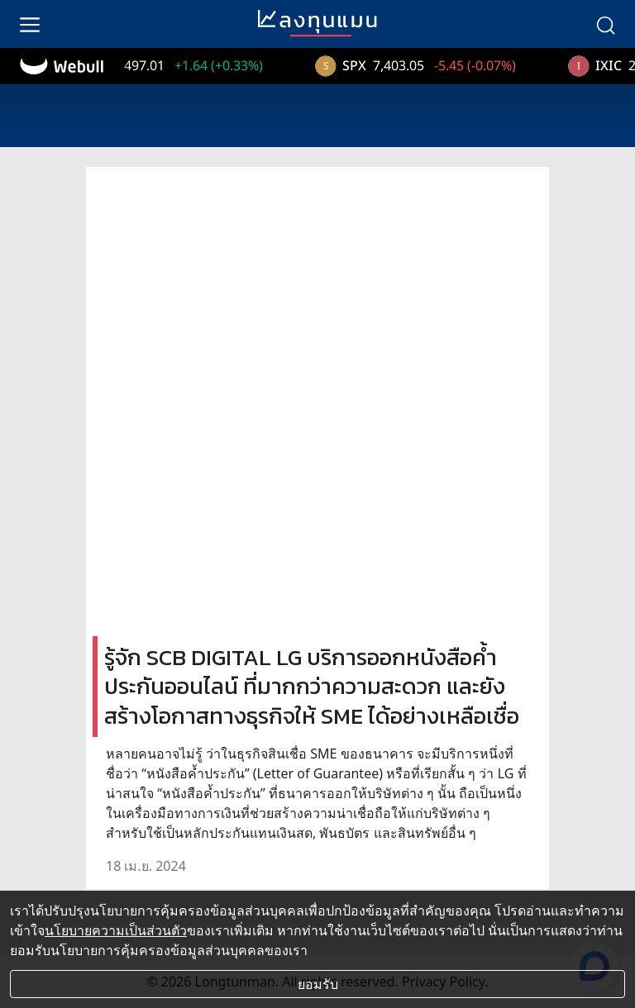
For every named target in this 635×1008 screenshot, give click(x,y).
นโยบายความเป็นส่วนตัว (116, 930)
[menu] (29, 24)
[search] (605, 24)
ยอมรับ (318, 984)
